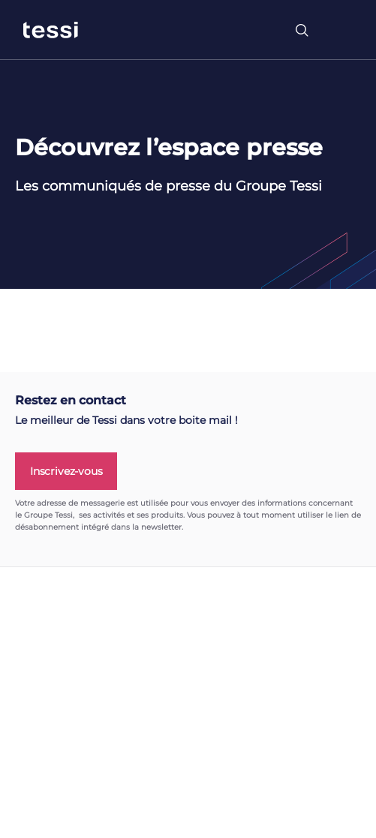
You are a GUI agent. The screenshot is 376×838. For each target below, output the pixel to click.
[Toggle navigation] (341, 30)
